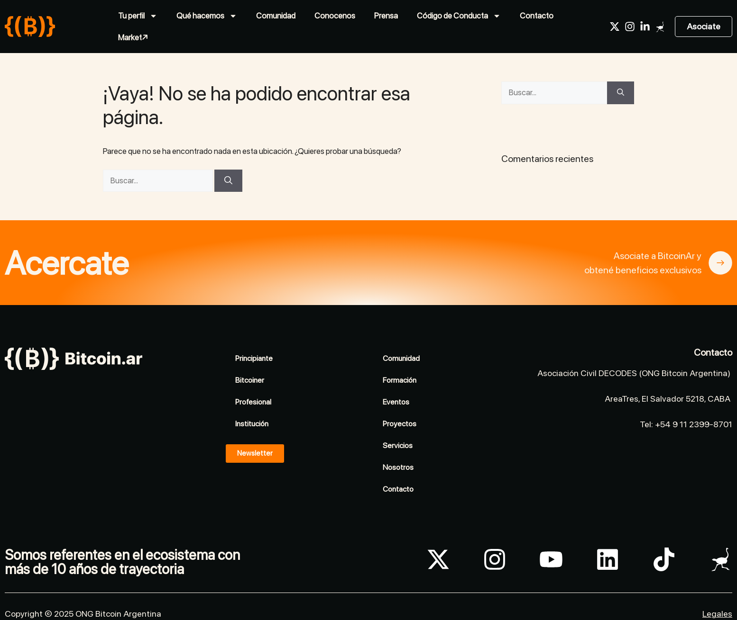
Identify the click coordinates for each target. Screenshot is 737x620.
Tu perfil (137, 16)
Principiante (254, 358)
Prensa (386, 15)
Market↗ (133, 37)
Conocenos (334, 15)
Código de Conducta (459, 16)
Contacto (536, 15)
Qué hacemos (206, 16)
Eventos (396, 401)
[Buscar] (228, 181)
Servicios (398, 445)
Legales (717, 614)
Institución (251, 423)
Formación (399, 380)
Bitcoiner (249, 380)
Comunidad (275, 15)
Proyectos (399, 423)
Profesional (253, 401)
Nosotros (398, 467)
